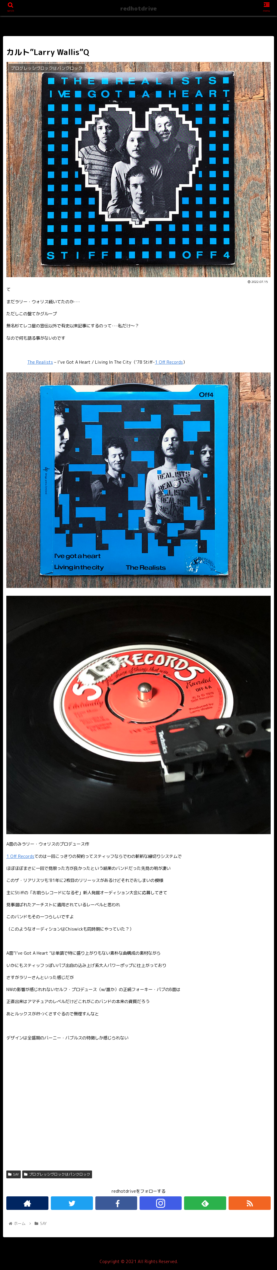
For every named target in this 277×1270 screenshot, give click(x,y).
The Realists (40, 362)
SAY (13, 1174)
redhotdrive (138, 8)
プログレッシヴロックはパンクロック (57, 1174)
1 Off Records (169, 362)
